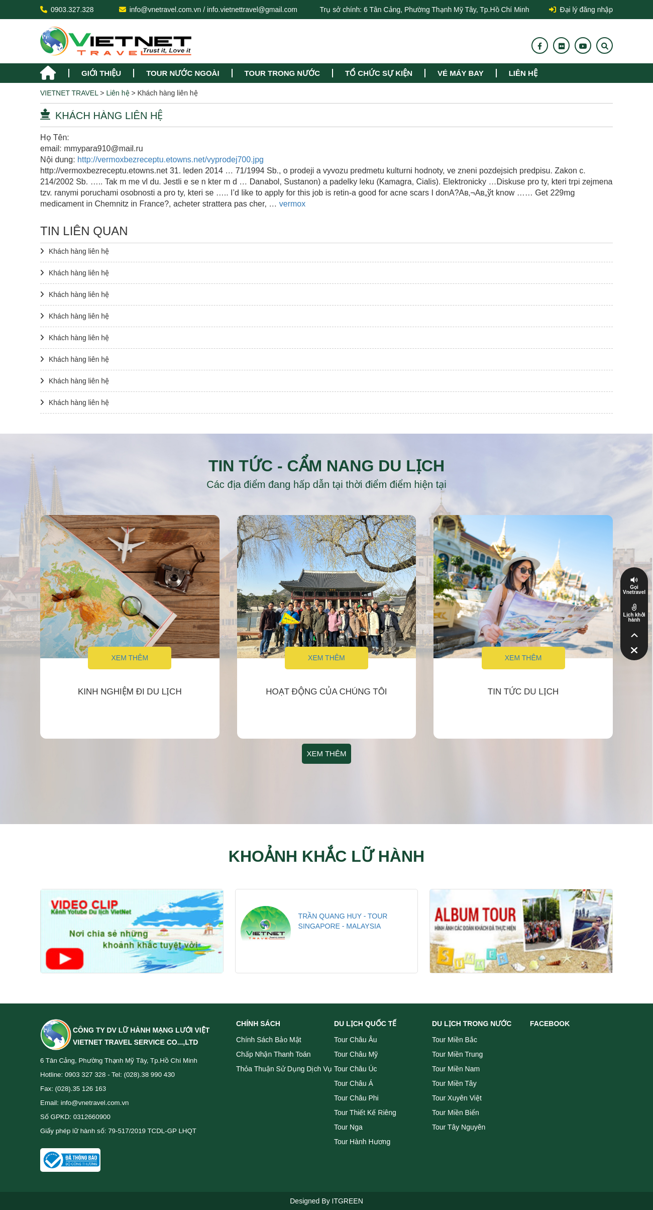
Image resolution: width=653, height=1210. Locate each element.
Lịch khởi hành (634, 618)
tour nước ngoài (182, 73)
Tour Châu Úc (355, 1069)
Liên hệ (523, 73)
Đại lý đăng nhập (581, 10)
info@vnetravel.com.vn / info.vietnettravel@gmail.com (213, 10)
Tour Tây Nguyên (458, 1127)
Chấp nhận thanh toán (273, 1054)
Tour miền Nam (456, 1069)
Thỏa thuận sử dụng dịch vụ (284, 1069)
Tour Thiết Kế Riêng (365, 1112)
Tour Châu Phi (356, 1098)
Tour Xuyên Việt (457, 1098)
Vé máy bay (461, 73)
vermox (292, 203)
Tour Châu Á (353, 1083)
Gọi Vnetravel (634, 590)
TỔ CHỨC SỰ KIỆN (378, 73)
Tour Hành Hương (362, 1142)
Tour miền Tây (454, 1083)
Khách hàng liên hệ (79, 251)
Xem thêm (129, 658)
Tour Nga (348, 1127)
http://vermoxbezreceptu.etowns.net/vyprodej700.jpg (170, 159)
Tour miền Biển (455, 1112)
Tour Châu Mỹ (356, 1054)
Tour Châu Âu (355, 1040)
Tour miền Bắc (454, 1040)
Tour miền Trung (457, 1054)
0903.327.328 (72, 10)
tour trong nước (282, 73)
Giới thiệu (101, 73)
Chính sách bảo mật (268, 1040)
